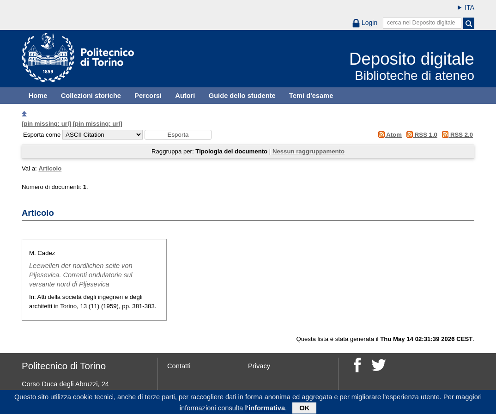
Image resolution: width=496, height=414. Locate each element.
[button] (178, 135)
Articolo (49, 168)
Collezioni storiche (91, 95)
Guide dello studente (242, 95)
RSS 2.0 (456, 134)
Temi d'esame (311, 95)
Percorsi (148, 95)
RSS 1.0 (420, 134)
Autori (185, 95)
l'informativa (265, 409)
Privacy (259, 366)
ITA (469, 7)
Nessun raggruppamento (308, 151)
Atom (388, 134)
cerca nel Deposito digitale (421, 22)
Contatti (179, 366)
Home (38, 95)
